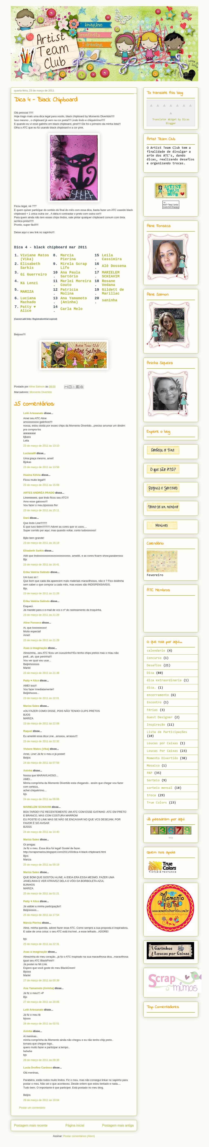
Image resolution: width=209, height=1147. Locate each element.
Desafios (154, 665)
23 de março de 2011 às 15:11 (41, 510)
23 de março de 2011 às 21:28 (41, 614)
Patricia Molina (69, 292)
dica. (151, 687)
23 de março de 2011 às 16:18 (41, 542)
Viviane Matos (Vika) (34, 257)
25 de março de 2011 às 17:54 (41, 914)
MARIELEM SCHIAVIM (110, 274)
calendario (156, 650)
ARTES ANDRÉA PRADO (38, 492)
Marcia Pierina (68, 257)
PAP (149, 773)
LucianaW (29, 453)
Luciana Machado (28, 300)
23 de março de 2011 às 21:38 (41, 672)
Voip (171, 838)
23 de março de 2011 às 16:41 (41, 564)
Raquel (27, 731)
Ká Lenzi (29, 283)
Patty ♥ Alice (28, 309)
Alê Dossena (114, 266)
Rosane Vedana (108, 283)
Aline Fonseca (32, 622)
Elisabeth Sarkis (30, 266)
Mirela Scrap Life (73, 266)
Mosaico (153, 765)
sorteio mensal (159, 788)
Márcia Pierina (32, 922)
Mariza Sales (31, 705)
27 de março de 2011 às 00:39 (41, 980)
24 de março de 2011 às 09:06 (41, 799)
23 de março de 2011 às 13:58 (41, 467)
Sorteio (153, 780)
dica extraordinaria (164, 680)
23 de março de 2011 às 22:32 (41, 741)
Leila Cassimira (112, 257)
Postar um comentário (32, 1107)
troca (151, 795)
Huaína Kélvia (32, 474)
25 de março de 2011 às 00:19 (41, 864)
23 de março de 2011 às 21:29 (41, 640)
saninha (109, 300)
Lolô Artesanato (33, 413)
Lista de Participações (167, 732)
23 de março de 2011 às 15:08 (41, 484)
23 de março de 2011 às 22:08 (41, 723)
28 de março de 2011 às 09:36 (41, 1059)
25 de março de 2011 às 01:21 (41, 893)
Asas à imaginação (35, 647)
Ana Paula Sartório (70, 274)
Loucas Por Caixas (162, 751)
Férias (152, 710)
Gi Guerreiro (33, 274)
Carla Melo (71, 309)
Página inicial (75, 1125)
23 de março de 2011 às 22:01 (41, 698)
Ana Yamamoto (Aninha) (73, 300)
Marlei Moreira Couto (75, 283)
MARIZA (27, 292)
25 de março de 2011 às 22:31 (41, 944)
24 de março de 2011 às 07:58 (41, 762)
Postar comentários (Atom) (79, 1136)
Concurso (154, 658)
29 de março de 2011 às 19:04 (41, 1100)
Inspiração (156, 724)
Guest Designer (159, 717)
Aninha (27, 770)
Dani (26, 517)
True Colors (157, 802)
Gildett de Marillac (113, 292)
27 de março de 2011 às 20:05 (41, 1001)
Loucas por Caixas (162, 743)
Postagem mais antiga (118, 1125)
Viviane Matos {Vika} (36, 748)
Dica (150, 673)
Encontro (154, 702)
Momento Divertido (41, 392)
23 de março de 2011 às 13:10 (41, 445)
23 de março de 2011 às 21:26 (41, 593)
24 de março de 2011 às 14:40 (41, 831)
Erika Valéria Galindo (36, 572)
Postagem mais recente (31, 1125)
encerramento (158, 695)
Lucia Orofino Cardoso (37, 1067)
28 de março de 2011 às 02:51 (41, 1023)
